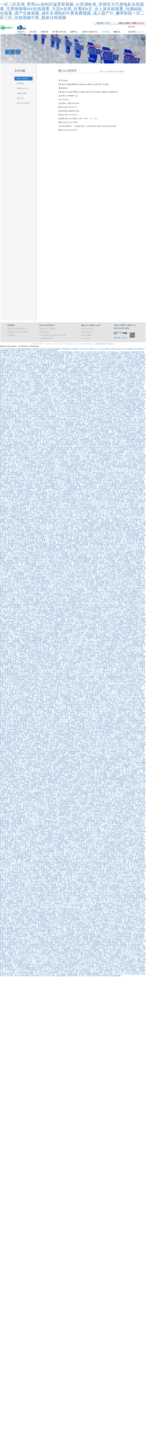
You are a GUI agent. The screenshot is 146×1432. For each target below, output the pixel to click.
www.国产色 (72, 518)
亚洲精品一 (112, 474)
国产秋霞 (140, 491)
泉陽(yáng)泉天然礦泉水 (47, 328)
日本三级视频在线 (32, 538)
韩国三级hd (93, 532)
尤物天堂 (142, 791)
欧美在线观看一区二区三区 (36, 806)
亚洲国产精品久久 (114, 860)
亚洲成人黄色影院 (81, 538)
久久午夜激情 (76, 900)
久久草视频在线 (102, 780)
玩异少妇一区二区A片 (128, 867)
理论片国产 (42, 664)
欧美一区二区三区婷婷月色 (35, 404)
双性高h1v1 (111, 469)
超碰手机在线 (124, 424)
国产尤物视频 (53, 647)
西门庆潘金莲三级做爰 (25, 686)
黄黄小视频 (112, 715)
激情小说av (83, 770)
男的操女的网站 (127, 929)
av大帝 (59, 491)
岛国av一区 (80, 422)
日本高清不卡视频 (38, 415)
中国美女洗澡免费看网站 (134, 460)
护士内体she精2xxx (95, 828)
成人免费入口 (129, 921)
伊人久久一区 (78, 625)
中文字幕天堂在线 (119, 379)
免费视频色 (141, 501)
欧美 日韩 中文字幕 (89, 929)
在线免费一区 (120, 538)
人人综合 (46, 788)
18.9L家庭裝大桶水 (46, 338)
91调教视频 (127, 412)
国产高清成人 (135, 907)
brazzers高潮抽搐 (116, 922)
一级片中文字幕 (83, 800)
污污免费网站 (37, 383)
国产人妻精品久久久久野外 (112, 712)
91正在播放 (111, 560)
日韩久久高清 (81, 433)
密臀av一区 (80, 484)
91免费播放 (30, 534)
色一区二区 (7, 498)
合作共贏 (105, 32)
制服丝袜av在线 (107, 360)
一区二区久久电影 (66, 972)
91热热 (23, 466)
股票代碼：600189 (103, 23)
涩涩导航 (124, 607)
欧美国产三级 (17, 498)
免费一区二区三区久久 (49, 579)
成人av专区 (14, 697)
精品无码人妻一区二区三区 (20, 375)
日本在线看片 (44, 971)
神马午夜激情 (107, 448)
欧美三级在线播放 (53, 632)
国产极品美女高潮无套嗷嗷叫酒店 (90, 783)
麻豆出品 (39, 629)
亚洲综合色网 (97, 473)
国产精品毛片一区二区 (74, 872)
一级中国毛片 (44, 394)
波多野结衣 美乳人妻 (28, 480)
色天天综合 (37, 929)
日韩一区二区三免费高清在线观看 (117, 910)
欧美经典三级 (103, 444)
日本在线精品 (122, 590)
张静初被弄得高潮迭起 (66, 914)
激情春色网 (51, 596)
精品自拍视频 (36, 582)
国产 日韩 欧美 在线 (125, 582)
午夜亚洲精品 (136, 391)
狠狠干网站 (132, 529)
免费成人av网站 (55, 590)
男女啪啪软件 (104, 750)
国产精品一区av (14, 861)
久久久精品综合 (128, 610)
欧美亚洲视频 (135, 559)
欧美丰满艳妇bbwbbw (51, 482)
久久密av (3, 358)
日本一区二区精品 (113, 482)
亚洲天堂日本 (103, 679)
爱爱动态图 (40, 473)
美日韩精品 (75, 506)
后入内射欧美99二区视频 (44, 900)
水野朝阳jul (38, 485)
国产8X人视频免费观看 (81, 440)
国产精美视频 (13, 557)
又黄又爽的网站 (43, 369)
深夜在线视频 (126, 632)
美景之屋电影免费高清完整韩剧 (12, 824)
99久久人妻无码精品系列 (92, 615)
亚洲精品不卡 (109, 722)
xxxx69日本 (52, 819)
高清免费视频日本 (106, 455)
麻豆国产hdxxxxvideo (37, 933)
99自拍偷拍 (115, 563)
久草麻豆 (119, 719)
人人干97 (6, 357)
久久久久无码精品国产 (51, 433)
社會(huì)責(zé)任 (89, 32)
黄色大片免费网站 (51, 485)
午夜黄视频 (108, 647)
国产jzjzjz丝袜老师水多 (22, 672)
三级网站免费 (26, 623)
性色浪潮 (52, 795)
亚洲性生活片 (58, 421)
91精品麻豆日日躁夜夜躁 (105, 364)
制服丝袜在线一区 (65, 761)
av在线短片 (138, 726)
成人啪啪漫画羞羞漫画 (126, 574)
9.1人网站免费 (127, 441)
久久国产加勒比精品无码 (103, 657)
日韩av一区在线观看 (32, 643)
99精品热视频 (6, 527)
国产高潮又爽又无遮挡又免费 (91, 781)
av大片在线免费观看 (70, 487)
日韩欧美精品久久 (15, 711)
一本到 (132, 637)
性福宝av (83, 709)
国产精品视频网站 (68, 444)
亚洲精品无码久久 (60, 789)
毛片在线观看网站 (84, 360)
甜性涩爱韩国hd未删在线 (22, 855)
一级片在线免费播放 (64, 495)
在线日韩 (132, 690)
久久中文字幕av (75, 363)
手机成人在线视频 (93, 354)
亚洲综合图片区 (45, 455)
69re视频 (64, 744)
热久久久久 (76, 737)
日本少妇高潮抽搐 (89, 412)
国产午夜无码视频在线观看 (134, 490)
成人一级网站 (61, 620)
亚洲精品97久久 (117, 394)
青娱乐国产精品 (82, 739)
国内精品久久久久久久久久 (82, 816)
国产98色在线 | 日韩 (58, 662)
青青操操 (18, 422)
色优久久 (118, 736)
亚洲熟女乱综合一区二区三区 (29, 618)
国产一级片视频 (119, 369)
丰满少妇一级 (120, 551)
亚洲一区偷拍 (40, 709)
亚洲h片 (54, 759)
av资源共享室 (95, 886)
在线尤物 (82, 958)
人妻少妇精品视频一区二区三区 (125, 421)
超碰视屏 (34, 773)
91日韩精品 (58, 584)
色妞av (130, 726)
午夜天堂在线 (84, 554)
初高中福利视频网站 (109, 363)
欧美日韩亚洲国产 (53, 657)
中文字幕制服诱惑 (38, 632)
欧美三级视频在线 (45, 354)
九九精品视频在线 (22, 407)
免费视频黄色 (120, 783)
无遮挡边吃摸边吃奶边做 (90, 963)
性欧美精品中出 (112, 675)
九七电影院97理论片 (135, 913)
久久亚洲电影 (42, 869)
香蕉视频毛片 (103, 404)
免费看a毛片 (86, 405)
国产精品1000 (100, 860)
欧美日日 (114, 853)
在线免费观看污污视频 (134, 422)
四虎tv (7, 759)
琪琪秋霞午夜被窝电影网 (83, 833)
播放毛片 (11, 379)
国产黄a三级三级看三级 (49, 606)
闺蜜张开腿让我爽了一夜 (49, 408)
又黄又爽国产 (79, 788)
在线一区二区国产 (18, 357)
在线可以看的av (137, 360)
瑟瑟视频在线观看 (78, 592)
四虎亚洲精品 (120, 584)
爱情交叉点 (41, 813)
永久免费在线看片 (137, 449)
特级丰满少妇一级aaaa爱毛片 (44, 380)
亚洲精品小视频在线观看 (9, 562)
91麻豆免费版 (79, 623)
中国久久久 (61, 410)
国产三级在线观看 (103, 581)
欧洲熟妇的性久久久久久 (78, 385)
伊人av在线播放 (62, 463)
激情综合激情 (133, 507)
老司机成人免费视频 (128, 816)
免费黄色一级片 (46, 401)
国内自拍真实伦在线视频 (67, 803)
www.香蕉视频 (30, 694)
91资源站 (130, 369)
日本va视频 (66, 947)
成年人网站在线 (16, 454)
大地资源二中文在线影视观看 (17, 499)
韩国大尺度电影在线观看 (90, 523)
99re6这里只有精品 (30, 609)
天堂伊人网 (53, 612)
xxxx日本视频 (33, 546)
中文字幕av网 (132, 856)
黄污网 (77, 778)
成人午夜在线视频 (60, 452)
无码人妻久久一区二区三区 (108, 587)
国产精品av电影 (97, 918)
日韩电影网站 (84, 847)
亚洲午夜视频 (36, 375)
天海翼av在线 (26, 452)
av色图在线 (64, 659)
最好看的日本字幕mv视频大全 (133, 426)
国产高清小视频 (28, 974)
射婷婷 (16, 911)
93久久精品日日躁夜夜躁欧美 (115, 473)
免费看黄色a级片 (129, 662)
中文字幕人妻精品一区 (33, 443)
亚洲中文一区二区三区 (134, 418)
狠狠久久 (131, 764)
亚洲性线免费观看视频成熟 (84, 650)
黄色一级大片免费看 (19, 761)
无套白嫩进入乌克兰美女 (10, 570)
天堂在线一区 (59, 706)
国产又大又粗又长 (61, 656)
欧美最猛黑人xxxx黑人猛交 (28, 831)
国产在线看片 (27, 422)
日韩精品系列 (41, 908)
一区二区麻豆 (31, 849)
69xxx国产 (54, 631)
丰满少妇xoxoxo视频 (71, 571)
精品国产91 (87, 410)
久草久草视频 (32, 354)
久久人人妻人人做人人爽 (102, 737)
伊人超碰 (40, 695)
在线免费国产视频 (58, 938)
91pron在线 (123, 374)
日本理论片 (32, 360)
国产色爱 (104, 449)
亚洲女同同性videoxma (27, 939)
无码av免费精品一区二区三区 (99, 684)
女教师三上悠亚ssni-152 (42, 730)
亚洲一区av (74, 908)
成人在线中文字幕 (72, 835)
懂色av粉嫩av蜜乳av (70, 847)
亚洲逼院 (91, 689)
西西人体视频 (123, 833)
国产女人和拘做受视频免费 (101, 443)
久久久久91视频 (110, 579)
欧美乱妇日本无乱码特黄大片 (69, 916)
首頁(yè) (21, 32)
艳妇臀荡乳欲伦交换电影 (57, 753)
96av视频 (78, 899)
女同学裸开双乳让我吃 (41, 662)
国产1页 (35, 747)
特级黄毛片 (136, 770)
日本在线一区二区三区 (89, 750)
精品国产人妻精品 (77, 659)
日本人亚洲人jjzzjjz (103, 375)
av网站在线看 (54, 697)
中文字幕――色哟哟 (17, 654)
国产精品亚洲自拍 (95, 418)
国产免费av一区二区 (77, 664)
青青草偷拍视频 (77, 607)
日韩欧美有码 (58, 778)
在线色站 (74, 524)
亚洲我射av (84, 462)
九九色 (11, 360)
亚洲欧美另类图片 (58, 488)
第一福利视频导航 (98, 578)
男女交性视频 (131, 410)
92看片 (59, 487)
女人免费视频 (95, 438)
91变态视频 (130, 717)
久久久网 (84, 587)
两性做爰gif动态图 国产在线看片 (17, 448)
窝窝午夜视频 (13, 717)
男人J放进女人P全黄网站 (87, 947)
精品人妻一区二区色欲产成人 (134, 863)
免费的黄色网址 (66, 695)
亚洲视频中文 (99, 708)
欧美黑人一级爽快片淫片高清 (44, 678)
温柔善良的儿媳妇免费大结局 (37, 484)
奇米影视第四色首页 (110, 408)
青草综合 (33, 372)
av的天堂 (18, 457)
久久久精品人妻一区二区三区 (106, 697)
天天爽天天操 (42, 477)
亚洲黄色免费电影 (77, 764)
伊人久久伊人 (138, 817)
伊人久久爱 (4, 477)
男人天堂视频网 (66, 482)
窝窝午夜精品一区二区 (55, 933)
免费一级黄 (41, 756)
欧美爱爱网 (105, 521)
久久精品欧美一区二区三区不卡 (70, 714)
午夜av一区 (23, 401)
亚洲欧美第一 (95, 521)
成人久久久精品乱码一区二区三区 (92, 513)
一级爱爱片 (67, 368)
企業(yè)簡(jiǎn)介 (87, 328)
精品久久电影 (47, 778)
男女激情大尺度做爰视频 (53, 676)
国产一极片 (20, 860)
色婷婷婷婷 (65, 640)
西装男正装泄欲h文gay (46, 797)
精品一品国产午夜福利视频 (134, 825)
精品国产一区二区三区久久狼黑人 (72, 878)
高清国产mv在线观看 (74, 394)
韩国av (123, 592)
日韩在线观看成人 (129, 845)
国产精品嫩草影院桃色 (38, 617)
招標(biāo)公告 (22, 88)
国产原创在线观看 (34, 521)
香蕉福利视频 (83, 628)
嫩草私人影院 (59, 401)
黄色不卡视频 (74, 549)
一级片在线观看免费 (29, 642)
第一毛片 (119, 506)
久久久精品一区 (110, 690)
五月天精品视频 (14, 678)
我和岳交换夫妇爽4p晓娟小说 (92, 579)
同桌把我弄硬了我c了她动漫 (131, 354)
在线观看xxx (90, 518)
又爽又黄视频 (20, 783)
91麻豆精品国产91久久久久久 (53, 471)
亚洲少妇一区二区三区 (128, 943)
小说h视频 (75, 809)
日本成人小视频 (41, 496)
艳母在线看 (72, 701)
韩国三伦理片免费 (94, 976)
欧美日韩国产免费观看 (119, 371)
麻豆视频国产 (43, 372)
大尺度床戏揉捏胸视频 (109, 427)
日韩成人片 (7, 714)
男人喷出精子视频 (84, 567)
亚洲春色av (85, 871)
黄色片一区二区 (6, 443)
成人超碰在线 (26, 410)
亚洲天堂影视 (116, 526)
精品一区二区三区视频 (106, 383)
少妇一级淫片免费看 (114, 510)
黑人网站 (65, 827)
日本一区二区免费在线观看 (27, 797)
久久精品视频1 (20, 521)
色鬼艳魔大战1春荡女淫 (70, 756)
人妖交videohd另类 (17, 553)
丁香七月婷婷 (110, 372)
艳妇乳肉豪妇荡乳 (18, 753)
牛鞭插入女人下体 (80, 548)
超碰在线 (63, 889)
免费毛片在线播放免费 (133, 596)
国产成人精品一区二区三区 (55, 468)
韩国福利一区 (129, 562)
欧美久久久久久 (135, 371)
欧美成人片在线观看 (129, 404)
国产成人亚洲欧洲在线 (28, 576)
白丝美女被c (55, 422)
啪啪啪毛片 (28, 545)
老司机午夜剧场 (38, 741)
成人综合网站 (25, 603)
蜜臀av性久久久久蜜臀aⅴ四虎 (37, 918)
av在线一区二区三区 (69, 657)
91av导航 (3, 910)
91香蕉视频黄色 (11, 969)
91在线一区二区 (14, 910)
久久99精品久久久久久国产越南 (104, 598)
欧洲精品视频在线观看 (38, 578)
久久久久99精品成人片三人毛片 (66, 386)
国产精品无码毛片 (98, 393)
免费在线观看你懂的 (68, 723)
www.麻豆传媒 (60, 383)
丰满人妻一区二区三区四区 (34, 661)
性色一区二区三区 (103, 546)
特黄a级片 (53, 542)
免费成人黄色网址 (98, 562)
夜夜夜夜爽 (134, 509)
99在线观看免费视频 (27, 629)
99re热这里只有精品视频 (59, 371)
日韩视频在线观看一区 (97, 482)
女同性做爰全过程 (99, 617)
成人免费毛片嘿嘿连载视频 (48, 780)
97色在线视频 (124, 352)
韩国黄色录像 (112, 858)
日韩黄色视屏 (133, 835)
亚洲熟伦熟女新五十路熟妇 (30, 382)
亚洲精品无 (51, 689)
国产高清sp (120, 755)
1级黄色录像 (15, 518)
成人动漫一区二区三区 (8, 380)
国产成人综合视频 (63, 443)
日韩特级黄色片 (79, 695)
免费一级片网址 (21, 435)
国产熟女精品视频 (34, 471)
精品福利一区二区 (60, 720)
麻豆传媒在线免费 (68, 422)
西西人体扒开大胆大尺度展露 (77, 374)
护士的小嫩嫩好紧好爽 (44, 364)
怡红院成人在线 (117, 645)
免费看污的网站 (73, 468)
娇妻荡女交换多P (46, 584)
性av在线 (26, 773)
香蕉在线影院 (59, 358)
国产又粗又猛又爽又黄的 (110, 390)
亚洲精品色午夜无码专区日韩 (87, 858)
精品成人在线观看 (103, 769)
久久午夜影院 (11, 363)
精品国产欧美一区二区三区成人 (111, 968)
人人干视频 (10, 506)
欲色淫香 (136, 704)
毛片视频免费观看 (78, 791)
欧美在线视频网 (98, 419)
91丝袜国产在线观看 (108, 606)
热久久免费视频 (90, 421)
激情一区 (49, 709)
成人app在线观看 (116, 825)
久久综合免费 (59, 866)
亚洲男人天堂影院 (115, 407)
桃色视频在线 (39, 792)
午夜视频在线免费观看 (39, 518)
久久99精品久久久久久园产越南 (57, 553)
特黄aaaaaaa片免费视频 (15, 531)
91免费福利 (57, 354)
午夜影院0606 (96, 601)
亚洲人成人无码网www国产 (112, 355)
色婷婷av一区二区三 (43, 526)
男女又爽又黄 (68, 960)
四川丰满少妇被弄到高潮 (18, 554)
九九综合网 (58, 966)
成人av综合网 (102, 412)
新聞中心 (74, 32)
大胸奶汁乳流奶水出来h (42, 419)
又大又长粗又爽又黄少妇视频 (67, 469)
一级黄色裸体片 (107, 672)
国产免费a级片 (115, 404)
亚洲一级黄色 (50, 741)
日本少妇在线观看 (22, 560)
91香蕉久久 (100, 676)
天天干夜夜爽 (5, 371)
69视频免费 (5, 429)
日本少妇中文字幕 (134, 687)
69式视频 (101, 463)
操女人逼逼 (39, 399)
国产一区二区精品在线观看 (54, 430)
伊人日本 (48, 853)
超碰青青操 (108, 717)
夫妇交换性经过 (124, 648)
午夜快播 (91, 676)
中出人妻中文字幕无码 (128, 947)
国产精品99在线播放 (57, 573)
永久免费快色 (125, 698)
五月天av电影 (120, 418)
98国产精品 (44, 531)
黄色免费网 (102, 877)
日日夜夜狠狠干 (31, 488)
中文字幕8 (50, 360)
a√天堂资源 (86, 961)
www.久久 (40, 615)
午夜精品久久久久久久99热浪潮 (130, 485)
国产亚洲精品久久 (93, 878)
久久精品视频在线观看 (75, 383)
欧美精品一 (90, 880)
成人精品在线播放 (114, 429)
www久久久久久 (118, 684)
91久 (88, 592)
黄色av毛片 (20, 366)
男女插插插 (117, 866)
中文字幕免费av (93, 590)
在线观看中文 (115, 775)
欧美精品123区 (98, 559)
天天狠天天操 (8, 571)
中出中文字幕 (117, 440)
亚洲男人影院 (43, 733)
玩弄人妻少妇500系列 (18, 388)
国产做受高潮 (28, 789)
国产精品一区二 (49, 443)
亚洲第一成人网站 (58, 567)
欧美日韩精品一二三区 (9, 863)
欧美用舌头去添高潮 (29, 910)
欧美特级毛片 (48, 366)
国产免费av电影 (28, 496)
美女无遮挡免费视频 (11, 932)
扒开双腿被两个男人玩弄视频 (111, 662)
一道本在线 (141, 816)
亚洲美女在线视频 (73, 839)
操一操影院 (53, 816)
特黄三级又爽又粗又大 (26, 954)
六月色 (17, 592)
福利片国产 (47, 648)
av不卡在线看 (55, 861)
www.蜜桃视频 (136, 432)
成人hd (78, 402)
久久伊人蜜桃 (107, 835)
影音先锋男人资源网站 (50, 618)
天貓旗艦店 (11, 335)
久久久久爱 (23, 863)
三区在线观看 (54, 968)
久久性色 (9, 485)
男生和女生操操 (116, 950)
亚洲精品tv (42, 867)
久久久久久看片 (75, 827)
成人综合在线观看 (139, 745)
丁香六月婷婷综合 (87, 527)
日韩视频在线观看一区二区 (83, 429)
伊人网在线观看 (51, 936)
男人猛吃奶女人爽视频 (76, 722)
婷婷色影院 (46, 582)
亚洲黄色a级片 (33, 444)
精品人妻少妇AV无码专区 (88, 488)
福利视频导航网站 (20, 780)
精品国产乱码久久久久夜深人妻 (35, 805)
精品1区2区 (17, 609)
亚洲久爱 (58, 402)
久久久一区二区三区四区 (53, 393)
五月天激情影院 (81, 687)
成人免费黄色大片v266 (137, 634)
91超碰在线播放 (31, 620)
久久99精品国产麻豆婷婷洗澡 (102, 498)
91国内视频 (19, 742)
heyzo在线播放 (60, 836)
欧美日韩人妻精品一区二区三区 (23, 402)
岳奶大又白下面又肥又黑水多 (97, 515)
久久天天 (75, 681)
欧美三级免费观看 (65, 548)
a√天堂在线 (9, 394)
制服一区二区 (135, 375)
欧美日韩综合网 (83, 606)
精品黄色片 (139, 725)
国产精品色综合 (6, 634)
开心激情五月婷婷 (82, 736)
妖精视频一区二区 (122, 952)
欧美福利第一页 (96, 554)
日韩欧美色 (93, 435)
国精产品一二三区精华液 (19, 841)
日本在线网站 (68, 687)
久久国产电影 (25, 424)
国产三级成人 (74, 744)
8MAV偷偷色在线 (62, 496)
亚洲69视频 (30, 432)
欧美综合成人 (6, 471)
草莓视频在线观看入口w (15, 369)
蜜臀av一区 (79, 358)
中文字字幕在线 (65, 579)
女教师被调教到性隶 (88, 537)
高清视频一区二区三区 (38, 786)
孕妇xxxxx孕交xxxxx (87, 715)
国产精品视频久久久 (65, 563)
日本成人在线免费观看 (128, 681)
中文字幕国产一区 (89, 463)
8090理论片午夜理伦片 (107, 573)
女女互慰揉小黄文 (115, 477)
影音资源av (82, 689)
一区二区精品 (11, 385)
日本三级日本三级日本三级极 (39, 379)
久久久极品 (110, 513)
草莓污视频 (21, 885)
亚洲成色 (13, 849)
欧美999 (70, 379)
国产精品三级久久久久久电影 (100, 703)
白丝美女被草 (106, 457)
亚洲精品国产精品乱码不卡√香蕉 (43, 412)
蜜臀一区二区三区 (33, 769)
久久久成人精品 (55, 493)
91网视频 (140, 690)
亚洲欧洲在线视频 (63, 449)
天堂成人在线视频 (45, 507)
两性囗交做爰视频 (45, 775)
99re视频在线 (101, 678)
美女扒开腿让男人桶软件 (90, 733)
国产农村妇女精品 (44, 654)
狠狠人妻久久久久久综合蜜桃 (26, 905)
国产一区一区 (94, 374)
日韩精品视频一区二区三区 (117, 507)
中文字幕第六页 (39, 645)
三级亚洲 (23, 800)
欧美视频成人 (72, 679)
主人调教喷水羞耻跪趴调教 (28, 647)
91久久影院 (98, 614)
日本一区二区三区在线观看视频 (89, 767)
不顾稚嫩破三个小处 (75, 753)
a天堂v (49, 844)
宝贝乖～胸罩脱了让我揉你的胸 (58, 501)
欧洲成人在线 (26, 678)
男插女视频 (100, 844)
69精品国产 (55, 390)
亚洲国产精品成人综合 (106, 952)
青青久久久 (17, 938)
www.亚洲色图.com (104, 919)
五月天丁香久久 (53, 902)
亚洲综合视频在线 (47, 831)
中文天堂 (87, 902)
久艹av (64, 722)
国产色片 (139, 382)
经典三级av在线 (125, 899)
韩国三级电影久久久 (22, 391)
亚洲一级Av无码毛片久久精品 (14, 354)
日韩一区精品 (126, 390)
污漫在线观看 (6, 961)
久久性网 (133, 557)
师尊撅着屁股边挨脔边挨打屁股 (119, 678)
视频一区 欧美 (24, 751)
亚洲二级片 (54, 391)
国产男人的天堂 (115, 426)
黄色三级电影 (36, 440)
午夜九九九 (115, 546)
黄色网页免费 (87, 390)
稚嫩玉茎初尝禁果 (138, 698)
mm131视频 (101, 654)
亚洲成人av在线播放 (137, 744)
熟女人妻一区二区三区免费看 (44, 562)
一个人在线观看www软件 (127, 715)
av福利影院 (52, 686)
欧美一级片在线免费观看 (9, 726)
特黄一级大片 (52, 462)
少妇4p (77, 526)
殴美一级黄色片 (26, 871)
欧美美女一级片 (46, 621)
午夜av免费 (105, 753)
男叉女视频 (72, 604)
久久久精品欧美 (83, 521)
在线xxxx (96, 600)
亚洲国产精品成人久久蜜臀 (60, 725)
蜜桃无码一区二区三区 (15, 364)
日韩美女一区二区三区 (41, 847)
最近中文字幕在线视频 (94, 722)
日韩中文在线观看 (115, 412)
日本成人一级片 (89, 900)
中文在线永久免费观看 (21, 449)
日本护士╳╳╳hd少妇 (86, 546)
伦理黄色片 (74, 643)
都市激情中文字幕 (53, 570)
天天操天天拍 (36, 751)
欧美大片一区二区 (88, 903)
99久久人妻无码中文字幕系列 (97, 623)
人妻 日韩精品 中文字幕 (133, 604)
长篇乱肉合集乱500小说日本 (11, 946)
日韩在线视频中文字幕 (102, 410)
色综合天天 (25, 791)
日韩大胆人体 (48, 595)
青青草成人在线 (96, 744)
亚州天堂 (95, 961)
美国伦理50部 (80, 437)
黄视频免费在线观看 (86, 430)
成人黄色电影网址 (120, 809)
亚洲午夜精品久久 (119, 827)
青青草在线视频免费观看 (82, 388)
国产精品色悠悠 (44, 520)
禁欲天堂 (13, 706)
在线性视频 (23, 719)
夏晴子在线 (139, 385)
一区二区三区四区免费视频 (107, 485)
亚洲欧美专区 (47, 711)
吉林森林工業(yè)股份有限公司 (18, 332)
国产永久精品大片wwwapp (105, 506)
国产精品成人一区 (79, 741)
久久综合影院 (79, 354)
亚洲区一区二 (107, 612)
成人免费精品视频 (96, 557)
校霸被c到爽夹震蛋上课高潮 (87, 573)
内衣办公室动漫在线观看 (51, 498)
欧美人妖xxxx (6, 495)
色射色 (91, 853)
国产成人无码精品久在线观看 (57, 554)
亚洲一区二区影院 (63, 667)
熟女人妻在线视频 (73, 938)
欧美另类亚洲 (48, 614)
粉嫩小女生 (62, 565)
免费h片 (16, 446)
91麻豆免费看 (18, 963)
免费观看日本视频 (123, 391)
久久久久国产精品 (13, 899)
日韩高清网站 (60, 614)
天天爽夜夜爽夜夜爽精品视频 (134, 440)
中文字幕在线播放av (24, 405)
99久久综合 (65, 626)
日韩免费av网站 (129, 714)
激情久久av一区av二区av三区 (14, 556)
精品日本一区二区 (80, 869)
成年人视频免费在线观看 (66, 795)
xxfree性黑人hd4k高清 (18, 888)
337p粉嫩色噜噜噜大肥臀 (117, 634)
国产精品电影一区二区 (115, 386)
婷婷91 (121, 858)
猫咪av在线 (56, 512)
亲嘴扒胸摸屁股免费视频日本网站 (125, 466)
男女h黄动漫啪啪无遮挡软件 (48, 927)
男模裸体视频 (103, 759)
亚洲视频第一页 (95, 850)
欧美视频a (3, 512)
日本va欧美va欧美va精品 (97, 687)
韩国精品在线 (121, 659)
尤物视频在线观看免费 (15, 794)
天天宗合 (77, 875)
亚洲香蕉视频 (140, 955)
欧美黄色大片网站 (115, 618)
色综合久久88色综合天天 (71, 498)
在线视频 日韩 (96, 907)
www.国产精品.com (91, 651)
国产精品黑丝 (106, 809)
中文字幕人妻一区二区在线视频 (95, 714)
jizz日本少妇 (13, 657)
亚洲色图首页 (34, 911)
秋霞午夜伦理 (16, 426)
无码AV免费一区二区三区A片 (11, 479)
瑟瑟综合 (25, 684)
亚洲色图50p (76, 609)
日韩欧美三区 (34, 401)
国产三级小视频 (113, 642)
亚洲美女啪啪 (64, 462)
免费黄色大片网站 (20, 737)
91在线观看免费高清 (106, 524)
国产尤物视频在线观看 (131, 531)
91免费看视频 (127, 526)
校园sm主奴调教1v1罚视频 (90, 468)
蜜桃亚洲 (60, 686)
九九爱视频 (108, 452)
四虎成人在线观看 (96, 921)
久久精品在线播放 (118, 382)
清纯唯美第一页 (26, 361)
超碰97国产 (76, 761)
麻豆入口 (116, 493)
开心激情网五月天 (125, 495)
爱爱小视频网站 (42, 590)
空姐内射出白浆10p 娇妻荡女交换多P (27, 634)
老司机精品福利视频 (21, 578)
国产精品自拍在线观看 (67, 606)
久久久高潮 (118, 604)
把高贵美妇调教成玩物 (64, 762)
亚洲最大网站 (106, 437)
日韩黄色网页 (129, 499)
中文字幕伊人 (41, 535)
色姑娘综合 (126, 581)
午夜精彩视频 (111, 578)
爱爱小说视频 (48, 706)
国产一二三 (47, 490)
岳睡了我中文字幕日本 (109, 424)
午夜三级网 (36, 498)
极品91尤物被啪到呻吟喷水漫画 (111, 806)
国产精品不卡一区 (76, 656)
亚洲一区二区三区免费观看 (13, 538)
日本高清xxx (7, 877)
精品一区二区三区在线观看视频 (27, 394)
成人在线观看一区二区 (123, 498)
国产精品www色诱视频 (97, 686)
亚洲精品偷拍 (87, 477)
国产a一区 (125, 600)
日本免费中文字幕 (46, 668)
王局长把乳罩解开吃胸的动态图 (30, 969)
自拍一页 (142, 701)
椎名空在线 (79, 516)
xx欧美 (91, 538)
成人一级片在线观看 (70, 828)
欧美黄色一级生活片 (83, 692)
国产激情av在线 (37, 676)
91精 (47, 762)
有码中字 (99, 766)
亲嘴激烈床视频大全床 (89, 756)
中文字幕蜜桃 (136, 866)
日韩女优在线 (129, 455)
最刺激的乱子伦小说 (21, 482)
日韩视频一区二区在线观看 (103, 653)
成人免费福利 (140, 871)
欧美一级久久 (71, 355)
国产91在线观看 (103, 537)
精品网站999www (103, 689)
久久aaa (79, 570)
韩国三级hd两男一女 (133, 772)
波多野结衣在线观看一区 (115, 358)
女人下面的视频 (40, 355)
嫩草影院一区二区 (40, 957)
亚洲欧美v (107, 875)
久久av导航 (93, 604)
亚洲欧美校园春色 (100, 477)
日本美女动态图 (83, 822)
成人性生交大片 (14, 532)
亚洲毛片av (12, 698)
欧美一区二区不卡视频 (16, 451)
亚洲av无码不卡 (86, 681)
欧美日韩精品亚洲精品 (125, 601)
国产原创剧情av (130, 930)
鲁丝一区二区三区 (34, 540)
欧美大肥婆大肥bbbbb (106, 610)
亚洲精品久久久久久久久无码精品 (84, 759)
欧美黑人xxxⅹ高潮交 (137, 427)
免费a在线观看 (55, 777)
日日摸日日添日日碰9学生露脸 (108, 399)
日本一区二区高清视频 (11, 913)
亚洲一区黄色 (29, 742)
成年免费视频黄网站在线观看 (14, 396)
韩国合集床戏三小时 (74, 410)
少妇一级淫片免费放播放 (29, 542)
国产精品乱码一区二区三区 (48, 587)
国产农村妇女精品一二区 (74, 471)
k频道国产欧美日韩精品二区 (76, 535)
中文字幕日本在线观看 (56, 361)
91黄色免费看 (15, 852)
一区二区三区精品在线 (125, 664)
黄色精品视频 (122, 946)
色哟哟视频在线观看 (96, 452)
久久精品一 (5, 518)
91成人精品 (132, 463)
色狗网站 (15, 827)
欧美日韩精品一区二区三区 (26, 813)
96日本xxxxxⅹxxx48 (60, 507)
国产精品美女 (113, 352)
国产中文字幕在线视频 (20, 513)
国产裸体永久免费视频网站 (105, 650)
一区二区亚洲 (18, 892)
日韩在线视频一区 (38, 936)
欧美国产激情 (74, 432)
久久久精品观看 (56, 733)
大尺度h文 (48, 424)
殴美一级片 (107, 692)
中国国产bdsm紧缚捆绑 (80, 626)
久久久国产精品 (26, 827)
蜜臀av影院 (89, 697)
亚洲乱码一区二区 (105, 947)
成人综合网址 (37, 529)
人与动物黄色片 (43, 371)
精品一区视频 (71, 567)
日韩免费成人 (140, 454)
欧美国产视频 (129, 653)
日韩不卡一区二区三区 (64, 418)
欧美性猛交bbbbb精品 (112, 766)
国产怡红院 (107, 493)
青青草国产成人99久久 (24, 792)
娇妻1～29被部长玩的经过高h (83, 734)
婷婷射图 (81, 728)
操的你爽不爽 (75, 892)
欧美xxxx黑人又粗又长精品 (23, 653)
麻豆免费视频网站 (74, 919)
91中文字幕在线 (70, 628)
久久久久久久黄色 (92, 764)
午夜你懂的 (29, 487)
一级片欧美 (78, 797)
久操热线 (25, 784)
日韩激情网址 (74, 957)
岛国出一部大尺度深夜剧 (15, 432)
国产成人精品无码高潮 (53, 639)
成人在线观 (61, 910)
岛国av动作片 (54, 538)
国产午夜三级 (20, 418)
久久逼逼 (103, 974)
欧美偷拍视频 (101, 903)
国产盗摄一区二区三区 (76, 620)
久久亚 (79, 932)
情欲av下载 (128, 355)
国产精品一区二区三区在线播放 (13, 809)
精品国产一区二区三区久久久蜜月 (65, 654)
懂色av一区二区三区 (27, 473)
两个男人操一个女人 (65, 446)
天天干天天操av (87, 916)
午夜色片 (93, 626)
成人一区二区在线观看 (39, 950)
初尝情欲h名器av (14, 784)
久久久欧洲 (132, 679)
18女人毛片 (20, 621)
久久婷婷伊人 (118, 385)
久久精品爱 (107, 554)
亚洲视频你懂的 (17, 404)
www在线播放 (119, 717)
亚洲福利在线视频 (128, 556)
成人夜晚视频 (68, 354)
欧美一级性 (17, 495)
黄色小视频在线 (86, 540)
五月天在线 (90, 565)
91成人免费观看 (112, 518)
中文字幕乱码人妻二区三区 (47, 397)
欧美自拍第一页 (140, 526)
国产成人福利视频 (50, 446)
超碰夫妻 (116, 443)
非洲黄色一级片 (89, 364)
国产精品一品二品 (19, 764)
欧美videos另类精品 (119, 415)
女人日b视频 (77, 364)
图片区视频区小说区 (48, 643)
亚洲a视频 (135, 361)
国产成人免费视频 (80, 482)
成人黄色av (25, 518)
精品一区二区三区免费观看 (86, 444)
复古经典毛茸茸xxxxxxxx (133, 795)
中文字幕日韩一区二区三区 (13, 488)
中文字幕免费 (79, 380)
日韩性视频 (68, 629)
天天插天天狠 (106, 468)
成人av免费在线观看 (132, 504)
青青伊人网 (92, 952)
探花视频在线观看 (70, 499)
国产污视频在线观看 (94, 791)
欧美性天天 (33, 971)
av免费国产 (138, 563)
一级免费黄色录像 (93, 368)
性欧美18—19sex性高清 (46, 726)
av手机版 (62, 397)
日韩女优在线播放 (61, 534)
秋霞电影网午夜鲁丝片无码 (106, 582)
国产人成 (77, 495)
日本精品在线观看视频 (109, 374)
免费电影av (38, 571)
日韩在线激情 (16, 355)
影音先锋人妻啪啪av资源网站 (102, 874)
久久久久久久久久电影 (96, 675)
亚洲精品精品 (132, 468)
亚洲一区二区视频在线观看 (97, 454)
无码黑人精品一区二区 (74, 855)
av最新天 (91, 803)
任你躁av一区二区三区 (52, 413)
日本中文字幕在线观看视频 (40, 581)
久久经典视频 (121, 380)
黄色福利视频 (25, 612)
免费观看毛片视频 (32, 531)
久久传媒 (78, 399)
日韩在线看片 (59, 715)
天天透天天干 (108, 551)
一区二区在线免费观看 (28, 565)
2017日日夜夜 (27, 368)
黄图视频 (20, 902)
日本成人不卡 (31, 418)
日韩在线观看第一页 (17, 607)
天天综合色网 (38, 452)
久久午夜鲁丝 (110, 553)
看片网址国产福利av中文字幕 (88, 775)
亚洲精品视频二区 (85, 545)
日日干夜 (102, 882)
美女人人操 (45, 363)
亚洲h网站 (75, 560)
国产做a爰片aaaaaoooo (137, 590)
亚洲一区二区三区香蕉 (108, 361)
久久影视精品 (140, 601)
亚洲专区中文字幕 (58, 394)
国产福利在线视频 (57, 457)
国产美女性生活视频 (62, 900)
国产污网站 (114, 593)
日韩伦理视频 (124, 675)
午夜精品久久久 (108, 668)
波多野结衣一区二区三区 (105, 900)
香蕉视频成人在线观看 (46, 418)
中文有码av (90, 422)
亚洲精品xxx (135, 600)
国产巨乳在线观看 (35, 651)
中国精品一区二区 (39, 689)
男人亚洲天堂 (49, 352)
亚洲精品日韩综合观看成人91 (52, 426)
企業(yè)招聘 (22, 93)
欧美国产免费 (33, 435)
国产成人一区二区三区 (62, 364)
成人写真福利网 (124, 361)
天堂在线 (9, 681)
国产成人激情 (50, 495)
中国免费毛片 (84, 864)
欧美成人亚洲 (67, 512)
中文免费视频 (51, 708)
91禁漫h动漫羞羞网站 (37, 844)
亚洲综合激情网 (90, 935)
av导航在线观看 (14, 595)
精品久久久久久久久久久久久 (134, 516)
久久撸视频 (132, 969)
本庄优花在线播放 (13, 930)
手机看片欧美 (76, 501)
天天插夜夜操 (97, 692)
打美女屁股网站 (26, 390)
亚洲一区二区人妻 (40, 361)
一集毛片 (28, 872)
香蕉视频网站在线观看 (56, 355)
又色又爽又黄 (44, 650)
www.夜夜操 (90, 728)
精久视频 (17, 748)
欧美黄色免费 (58, 899)
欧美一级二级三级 (119, 491)
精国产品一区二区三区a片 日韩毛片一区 (47, 672)
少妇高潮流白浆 (88, 690)
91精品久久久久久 (103, 394)
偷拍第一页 (53, 438)
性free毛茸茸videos (103, 379)
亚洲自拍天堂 (112, 565)
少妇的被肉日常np (50, 963)
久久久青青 (135, 910)
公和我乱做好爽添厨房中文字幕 (115, 723)
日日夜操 (52, 410)
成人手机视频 (69, 576)
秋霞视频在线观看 (123, 432)
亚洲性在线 (128, 965)
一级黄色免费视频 (92, 589)
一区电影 (30, 625)
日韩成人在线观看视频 (69, 372)
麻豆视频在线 (67, 788)
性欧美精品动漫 (135, 778)
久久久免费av (134, 524)
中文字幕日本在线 (138, 581)
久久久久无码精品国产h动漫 (38, 388)
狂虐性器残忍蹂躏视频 (24, 715)
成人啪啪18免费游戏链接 (136, 731)
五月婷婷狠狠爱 (12, 473)
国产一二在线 (75, 529)
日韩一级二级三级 (95, 723)
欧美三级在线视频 (114, 639)
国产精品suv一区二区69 (107, 451)
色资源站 (30, 914)
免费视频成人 (121, 722)
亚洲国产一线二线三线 (51, 640)
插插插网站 (125, 902)
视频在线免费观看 (51, 888)
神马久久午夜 (26, 386)
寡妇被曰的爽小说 (15, 543)
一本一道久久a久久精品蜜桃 (58, 527)
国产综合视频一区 (99, 789)
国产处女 (129, 617)
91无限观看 (4, 654)
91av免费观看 (130, 960)
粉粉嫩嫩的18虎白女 (16, 516)
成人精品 (87, 753)
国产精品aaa (17, 805)
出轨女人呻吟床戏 (123, 438)
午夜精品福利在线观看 (131, 618)
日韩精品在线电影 (71, 958)
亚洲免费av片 (58, 490)
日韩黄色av (104, 813)
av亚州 (108, 913)
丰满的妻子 (60, 380)
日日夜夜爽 (87, 653)
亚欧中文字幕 (74, 534)
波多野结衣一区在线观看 (9, 515)
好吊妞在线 (41, 722)
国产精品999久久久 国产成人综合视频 (101, 465)
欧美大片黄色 (23, 880)
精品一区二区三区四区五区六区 (58, 415)
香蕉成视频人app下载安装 (118, 661)
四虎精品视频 (71, 546)
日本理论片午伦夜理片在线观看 (70, 542)
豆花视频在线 (112, 820)
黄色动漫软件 (31, 775)
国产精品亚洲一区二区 (66, 510)
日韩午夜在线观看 (135, 415)
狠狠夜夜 (51, 557)
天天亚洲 (111, 687)
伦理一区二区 (71, 357)
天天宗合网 (30, 825)
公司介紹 (32, 32)
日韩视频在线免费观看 (46, 463)
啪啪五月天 (35, 449)
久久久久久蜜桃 (76, 474)
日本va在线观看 (71, 531)
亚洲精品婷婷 (83, 499)
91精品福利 (99, 584)
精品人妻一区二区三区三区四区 (123, 855)
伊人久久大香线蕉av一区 (89, 369)
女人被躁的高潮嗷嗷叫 (81, 520)
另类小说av (69, 358)
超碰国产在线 (71, 476)
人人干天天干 (136, 424)
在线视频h (44, 493)
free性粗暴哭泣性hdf (85, 357)
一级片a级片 (31, 695)
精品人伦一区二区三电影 (114, 609)
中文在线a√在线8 (58, 455)
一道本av (81, 518)
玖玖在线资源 (23, 416)
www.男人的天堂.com (134, 452)
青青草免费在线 (69, 491)
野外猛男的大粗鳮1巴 (39, 459)
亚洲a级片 (137, 728)
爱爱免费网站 (8, 742)
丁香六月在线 (65, 927)
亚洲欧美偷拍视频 (75, 404)
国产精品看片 (29, 828)
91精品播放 (99, 553)
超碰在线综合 (122, 690)
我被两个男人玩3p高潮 (71, 703)
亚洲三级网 (114, 589)
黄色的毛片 (10, 413)
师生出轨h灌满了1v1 (118, 487)
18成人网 (9, 526)
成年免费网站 (99, 401)
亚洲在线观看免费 (123, 527)
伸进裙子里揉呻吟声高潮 (58, 545)
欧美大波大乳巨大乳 (66, 825)
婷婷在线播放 (67, 413)
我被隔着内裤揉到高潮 (23, 929)
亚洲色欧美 (98, 824)
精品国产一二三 (87, 891)
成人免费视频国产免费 (95, 695)
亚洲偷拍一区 (81, 675)
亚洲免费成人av (131, 858)
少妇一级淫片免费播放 (83, 972)
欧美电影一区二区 (23, 430)
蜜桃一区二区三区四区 (129, 784)
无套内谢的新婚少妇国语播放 (46, 548)
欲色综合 (119, 534)
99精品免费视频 (125, 408)
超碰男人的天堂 (94, 424)
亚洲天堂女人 (114, 515)
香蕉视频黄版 (66, 949)
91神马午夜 (53, 559)
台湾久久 (102, 883)
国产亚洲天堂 (20, 484)
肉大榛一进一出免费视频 (17, 546)
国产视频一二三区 (108, 432)
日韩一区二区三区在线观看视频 (64, 767)
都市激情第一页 (31, 856)
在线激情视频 (39, 495)
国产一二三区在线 (87, 908)
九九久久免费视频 (129, 383)
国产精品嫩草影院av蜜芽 (40, 567)
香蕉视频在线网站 (25, 648)
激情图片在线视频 (83, 393)
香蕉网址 (132, 614)
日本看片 (136, 742)
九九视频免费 (60, 839)
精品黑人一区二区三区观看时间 (86, 563)
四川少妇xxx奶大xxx (41, 631)
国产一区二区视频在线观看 (26, 563)
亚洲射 (6, 509)
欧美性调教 (96, 612)
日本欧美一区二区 (13, 433)
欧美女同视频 (47, 604)
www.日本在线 (129, 444)
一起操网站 (45, 679)
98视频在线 (75, 438)
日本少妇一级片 (64, 459)
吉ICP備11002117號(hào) (105, 344)
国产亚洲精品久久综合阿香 (36, 462)
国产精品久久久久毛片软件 (33, 626)
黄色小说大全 (82, 723)
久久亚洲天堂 (89, 842)
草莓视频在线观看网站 (78, 371)
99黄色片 (132, 670)
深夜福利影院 (110, 659)
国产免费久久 (59, 516)
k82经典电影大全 (109, 907)
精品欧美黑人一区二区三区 (74, 515)
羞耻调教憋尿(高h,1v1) (68, 382)
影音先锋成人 (133, 661)
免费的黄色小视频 (135, 844)
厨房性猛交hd (89, 855)
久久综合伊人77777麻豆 (106, 670)
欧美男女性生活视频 (130, 615)
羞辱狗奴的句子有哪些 (86, 678)
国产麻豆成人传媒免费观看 (62, 589)
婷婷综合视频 (6, 791)
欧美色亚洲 (89, 380)
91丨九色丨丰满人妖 (90, 459)
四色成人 (98, 694)
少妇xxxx (11, 430)
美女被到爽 (80, 745)
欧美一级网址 (16, 352)
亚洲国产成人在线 (104, 656)
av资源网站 (134, 643)
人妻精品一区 (11, 954)
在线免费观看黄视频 (67, 802)
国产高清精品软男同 (73, 457)
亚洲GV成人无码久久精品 (26, 397)
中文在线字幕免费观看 (21, 582)
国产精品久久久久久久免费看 (42, 836)
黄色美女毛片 (16, 712)
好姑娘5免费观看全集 (52, 827)
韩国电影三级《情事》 (28, 515)
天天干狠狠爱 (69, 393)
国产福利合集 (74, 637)
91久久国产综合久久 (66, 399)
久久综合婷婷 (112, 935)
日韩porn (117, 797)
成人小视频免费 (49, 549)
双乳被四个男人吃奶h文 (35, 762)
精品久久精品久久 (52, 889)
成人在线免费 (58, 844)
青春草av (38, 864)
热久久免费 (15, 386)
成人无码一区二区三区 (68, 645)
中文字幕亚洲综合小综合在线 (42, 479)
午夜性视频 (102, 629)
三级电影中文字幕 (50, 375)
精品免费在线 (121, 918)
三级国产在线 (109, 413)
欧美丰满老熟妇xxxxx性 (20, 866)
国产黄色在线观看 (138, 789)
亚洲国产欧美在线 (105, 385)
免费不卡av (105, 645)
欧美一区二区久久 (10, 469)
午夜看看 (16, 410)
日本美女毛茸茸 (6, 722)
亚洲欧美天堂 (48, 383)
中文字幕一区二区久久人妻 (77, 850)
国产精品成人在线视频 (131, 567)
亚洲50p (106, 694)
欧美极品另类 (11, 661)
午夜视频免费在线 (56, 477)
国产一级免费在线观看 (45, 502)
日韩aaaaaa (52, 491)
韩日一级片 (89, 358)
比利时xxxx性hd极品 (39, 781)
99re (143, 424)
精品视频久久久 (62, 549)
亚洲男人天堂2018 (25, 380)
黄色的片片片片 (41, 686)
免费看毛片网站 (127, 482)
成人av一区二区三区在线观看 (70, 636)
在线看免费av (108, 418)
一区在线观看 (110, 401)
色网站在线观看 (6, 938)
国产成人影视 (85, 907)
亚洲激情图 (83, 469)
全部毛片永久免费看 (59, 582)
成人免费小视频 (122, 670)
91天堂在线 (108, 861)
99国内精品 (98, 621)
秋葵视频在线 (101, 728)
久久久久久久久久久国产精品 (114, 831)
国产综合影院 (96, 440)
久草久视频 (86, 457)
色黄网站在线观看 (135, 433)
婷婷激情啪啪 (119, 368)
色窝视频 (40, 480)
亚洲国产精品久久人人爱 (46, 784)
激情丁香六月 (13, 460)
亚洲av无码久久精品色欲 (123, 647)
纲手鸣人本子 (76, 427)
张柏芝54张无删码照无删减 (60, 609)
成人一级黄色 (28, 399)
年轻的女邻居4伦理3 (113, 585)
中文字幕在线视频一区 (133, 625)
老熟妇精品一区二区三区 (71, 856)
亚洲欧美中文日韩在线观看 (61, 520)
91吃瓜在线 (136, 925)
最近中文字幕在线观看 (128, 966)
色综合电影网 (108, 480)
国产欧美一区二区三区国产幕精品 (125, 706)
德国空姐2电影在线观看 (136, 538)
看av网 (128, 448)
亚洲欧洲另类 (11, 750)
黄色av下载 (130, 382)
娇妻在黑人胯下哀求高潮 (9, 894)
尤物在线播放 (53, 805)
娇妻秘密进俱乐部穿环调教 (106, 805)
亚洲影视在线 (26, 924)
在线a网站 (50, 404)
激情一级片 (105, 462)
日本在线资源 (76, 725)
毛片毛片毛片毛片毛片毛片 (21, 524)
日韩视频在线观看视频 (46, 850)
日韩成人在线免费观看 (117, 720)
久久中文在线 (90, 620)
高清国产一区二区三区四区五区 (85, 352)
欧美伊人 (69, 380)
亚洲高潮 (22, 914)
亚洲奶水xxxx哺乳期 (40, 872)
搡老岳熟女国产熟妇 (66, 661)
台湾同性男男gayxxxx (34, 476)
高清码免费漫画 (42, 543)
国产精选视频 (47, 521)
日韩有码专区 (51, 944)
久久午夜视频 (79, 632)
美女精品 (97, 916)
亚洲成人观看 (89, 581)
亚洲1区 (19, 596)
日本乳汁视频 (28, 355)
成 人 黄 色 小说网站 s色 (59, 770)
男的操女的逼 (132, 379)
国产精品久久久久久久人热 (130, 587)
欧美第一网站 (57, 897)
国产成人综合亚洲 (17, 650)
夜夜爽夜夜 (69, 426)
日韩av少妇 (97, 551)
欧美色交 (60, 427)
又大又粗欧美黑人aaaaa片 (122, 742)
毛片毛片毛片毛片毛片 (101, 816)
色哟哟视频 (41, 657)
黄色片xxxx (83, 524)
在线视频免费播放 (97, 910)
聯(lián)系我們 (22, 78)
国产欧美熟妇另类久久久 (14, 590)
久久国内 (42, 429)
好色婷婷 (108, 466)
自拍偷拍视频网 (19, 520)
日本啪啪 (108, 944)
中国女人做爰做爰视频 (21, 504)
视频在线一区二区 (51, 820)
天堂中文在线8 (126, 704)
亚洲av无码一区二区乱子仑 (69, 587)
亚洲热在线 (111, 654)
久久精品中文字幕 (117, 750)
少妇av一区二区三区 (85, 603)
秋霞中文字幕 (68, 437)
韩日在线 (57, 683)
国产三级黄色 (122, 650)
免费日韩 (70, 621)
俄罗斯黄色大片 (115, 889)
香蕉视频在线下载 (130, 922)
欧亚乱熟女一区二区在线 (60, 405)
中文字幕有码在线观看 (114, 416)
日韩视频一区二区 (83, 914)
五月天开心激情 (130, 457)
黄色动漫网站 (90, 379)
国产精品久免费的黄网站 (29, 894)
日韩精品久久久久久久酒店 (113, 811)
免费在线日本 (44, 665)
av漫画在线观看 (74, 460)
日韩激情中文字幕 (90, 889)
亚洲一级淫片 (105, 520)
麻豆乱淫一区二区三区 (122, 770)
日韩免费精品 (33, 374)
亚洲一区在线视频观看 (133, 520)
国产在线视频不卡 (53, 756)
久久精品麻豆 (33, 584)
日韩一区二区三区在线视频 (80, 496)
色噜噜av (107, 905)
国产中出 (21, 825)
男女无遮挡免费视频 (134, 364)
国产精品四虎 (31, 520)
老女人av (49, 845)
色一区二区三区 (89, 394)
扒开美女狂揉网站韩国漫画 (131, 399)
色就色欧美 (27, 512)
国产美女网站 (5, 386)
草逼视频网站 (21, 817)
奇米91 (115, 947)
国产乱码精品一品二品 (87, 670)
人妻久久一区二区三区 (15, 438)
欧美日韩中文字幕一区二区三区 (12, 692)
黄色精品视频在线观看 (59, 369)
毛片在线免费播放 (87, 441)
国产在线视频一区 (116, 444)
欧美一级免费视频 (127, 620)
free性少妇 (137, 628)
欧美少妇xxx (31, 371)
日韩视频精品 (18, 443)
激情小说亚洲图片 (97, 372)
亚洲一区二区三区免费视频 (124, 543)
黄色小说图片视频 (90, 404)
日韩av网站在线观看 (52, 626)
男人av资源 (35, 551)
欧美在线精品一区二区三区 (24, 437)
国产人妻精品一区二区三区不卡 (37, 438)
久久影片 (35, 623)
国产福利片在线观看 (124, 372)
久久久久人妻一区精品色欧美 (129, 751)
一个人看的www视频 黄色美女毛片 (62, 585)
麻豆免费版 (51, 913)
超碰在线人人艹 (55, 703)
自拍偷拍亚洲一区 (50, 460)
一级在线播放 (70, 401)
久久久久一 (107, 440)
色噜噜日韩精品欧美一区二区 (24, 960)
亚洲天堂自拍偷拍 (72, 441)
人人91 (120, 516)
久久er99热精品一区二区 (112, 615)
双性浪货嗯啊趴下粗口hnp (92, 808)
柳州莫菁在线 (48, 842)
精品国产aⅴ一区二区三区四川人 (15, 463)
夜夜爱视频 (69, 424)
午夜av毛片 (86, 498)
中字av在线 (4, 885)
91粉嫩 (138, 574)
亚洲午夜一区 (98, 466)
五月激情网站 (11, 645)
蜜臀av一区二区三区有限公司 (25, 756)
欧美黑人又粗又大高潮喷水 (16, 377)
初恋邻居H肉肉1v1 (106, 736)
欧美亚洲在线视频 (116, 739)
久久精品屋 (35, 391)
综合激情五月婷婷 (116, 744)
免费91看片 (42, 819)
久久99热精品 (66, 885)
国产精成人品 (52, 811)
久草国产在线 (108, 936)
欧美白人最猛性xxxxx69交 (129, 665)
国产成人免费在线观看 (55, 628)
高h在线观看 (35, 593)
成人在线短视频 (64, 681)
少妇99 (84, 839)
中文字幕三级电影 (72, 694)
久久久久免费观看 (94, 433)
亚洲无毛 (142, 379)
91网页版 (39, 352)
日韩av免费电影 (44, 856)
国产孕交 (109, 872)
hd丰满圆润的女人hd (95, 861)
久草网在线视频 (37, 639)
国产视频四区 (48, 402)
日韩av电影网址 (118, 366)
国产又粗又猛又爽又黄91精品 (105, 568)
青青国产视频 (50, 882)
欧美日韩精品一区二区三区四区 (94, 402)
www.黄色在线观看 (60, 396)
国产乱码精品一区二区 (52, 532)
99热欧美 (94, 560)
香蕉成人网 (87, 570)
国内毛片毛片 (52, 800)
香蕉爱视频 (14, 480)
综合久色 (27, 479)
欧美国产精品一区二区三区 (55, 574)
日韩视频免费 (5, 957)
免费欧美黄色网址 (65, 824)
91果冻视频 (80, 758)
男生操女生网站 (67, 653)
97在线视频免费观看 (18, 573)
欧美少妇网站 (56, 847)
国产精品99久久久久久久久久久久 (130, 397)
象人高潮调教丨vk (54, 429)
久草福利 (98, 380)
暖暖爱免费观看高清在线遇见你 (90, 531)
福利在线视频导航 (114, 728)
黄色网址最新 (25, 557)
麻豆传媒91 (59, 360)
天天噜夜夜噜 (49, 620)
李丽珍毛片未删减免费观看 (69, 871)
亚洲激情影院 (127, 728)
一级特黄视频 (8, 844)
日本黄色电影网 (139, 936)
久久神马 (24, 811)
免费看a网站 (81, 880)
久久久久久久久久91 (99, 502)
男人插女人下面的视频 (68, 894)
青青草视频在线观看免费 (128, 593)
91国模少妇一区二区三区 (72, 639)
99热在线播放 (8, 643)
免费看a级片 (77, 612)
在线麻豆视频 (94, 462)
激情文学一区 (97, 631)
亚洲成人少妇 (10, 736)
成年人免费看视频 (134, 592)
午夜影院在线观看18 (133, 535)
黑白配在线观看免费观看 (104, 538)
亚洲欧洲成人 (59, 929)
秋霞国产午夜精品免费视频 (91, 529)
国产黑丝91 (38, 758)
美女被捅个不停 (6, 368)
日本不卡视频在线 (97, 499)
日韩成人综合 (93, 371)
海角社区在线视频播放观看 (31, 640)
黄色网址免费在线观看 (58, 946)
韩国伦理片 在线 (50, 399)
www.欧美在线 (127, 429)
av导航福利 (37, 675)
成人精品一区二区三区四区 (66, 882)
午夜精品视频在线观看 (20, 421)
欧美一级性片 (87, 639)
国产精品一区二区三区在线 (46, 432)
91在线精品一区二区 (127, 853)
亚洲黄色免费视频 (130, 571)
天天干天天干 (47, 421)
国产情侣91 (62, 460)
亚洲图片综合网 (33, 408)
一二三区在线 (108, 824)
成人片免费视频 (19, 795)
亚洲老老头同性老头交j (44, 534)
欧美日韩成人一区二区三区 (103, 540)
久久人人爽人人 (28, 352)
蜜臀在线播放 (69, 526)
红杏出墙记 (45, 949)
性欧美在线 (31, 726)
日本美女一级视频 (101, 357)
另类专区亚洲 (57, 526)
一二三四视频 (36, 490)
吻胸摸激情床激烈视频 (64, 625)
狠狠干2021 (24, 510)
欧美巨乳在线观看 (61, 454)
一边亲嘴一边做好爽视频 (77, 396)
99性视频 (78, 615)
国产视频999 (80, 922)
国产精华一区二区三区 (60, 524)
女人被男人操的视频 (113, 802)
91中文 (113, 769)
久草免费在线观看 (49, 474)
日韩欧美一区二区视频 (135, 388)
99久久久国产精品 (58, 581)
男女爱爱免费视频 (94, 941)
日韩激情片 (108, 631)
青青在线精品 (141, 469)
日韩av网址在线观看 (111, 943)
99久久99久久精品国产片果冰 (33, 745)
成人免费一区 (70, 360)
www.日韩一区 (5, 689)
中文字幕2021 (117, 490)
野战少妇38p (99, 891)
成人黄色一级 (39, 465)
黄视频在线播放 (27, 708)
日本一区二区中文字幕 (85, 553)
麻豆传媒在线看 (63, 643)
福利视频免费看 (96, 936)
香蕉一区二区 (116, 581)
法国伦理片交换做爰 (78, 415)
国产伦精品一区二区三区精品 (94, 416)
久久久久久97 (68, 903)
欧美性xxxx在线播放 (41, 410)
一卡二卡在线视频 (30, 938)
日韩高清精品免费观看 (81, 562)
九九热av (102, 560)
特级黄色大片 (52, 825)
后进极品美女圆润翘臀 (83, 559)
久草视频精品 (46, 513)
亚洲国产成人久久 (26, 687)
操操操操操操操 (79, 368)
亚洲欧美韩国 (39, 368)
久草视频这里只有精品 (48, 701)
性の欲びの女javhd (128, 814)
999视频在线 (5, 352)
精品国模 (10, 521)
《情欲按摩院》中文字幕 (99, 377)
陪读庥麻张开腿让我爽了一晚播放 (93, 507)
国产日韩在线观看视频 (59, 363)
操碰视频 (41, 891)
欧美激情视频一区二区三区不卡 (78, 502)
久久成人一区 (13, 871)
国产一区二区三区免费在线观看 (111, 596)
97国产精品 (73, 554)
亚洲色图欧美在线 (69, 493)
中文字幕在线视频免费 (90, 427)
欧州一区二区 (69, 858)
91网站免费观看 (110, 397)
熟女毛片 (130, 758)
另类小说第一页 (93, 924)
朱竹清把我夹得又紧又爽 (74, 407)
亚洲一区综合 (138, 477)
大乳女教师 (86, 598)
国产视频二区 (13, 542)
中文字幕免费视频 (76, 375)
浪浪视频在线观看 (110, 529)
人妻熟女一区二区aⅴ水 (15, 833)
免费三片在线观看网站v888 (36, 783)
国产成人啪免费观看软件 (116, 882)
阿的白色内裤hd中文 (77, 786)
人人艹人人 (92, 755)
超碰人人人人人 (88, 640)
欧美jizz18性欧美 (131, 811)
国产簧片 (81, 382)
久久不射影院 (110, 708)
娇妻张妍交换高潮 (118, 689)
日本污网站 (122, 529)
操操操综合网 (118, 636)
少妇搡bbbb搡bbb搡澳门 (75, 361)
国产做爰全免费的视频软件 (74, 490)
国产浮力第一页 (97, 397)
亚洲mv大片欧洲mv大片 (80, 377)
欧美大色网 (21, 540)
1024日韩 (78, 772)
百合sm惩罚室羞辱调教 (18, 651)
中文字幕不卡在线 (78, 667)
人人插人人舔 (44, 374)
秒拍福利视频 (140, 769)
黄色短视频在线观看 (104, 421)
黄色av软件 (7, 459)
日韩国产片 (52, 459)
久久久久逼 (25, 412)
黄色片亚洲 (18, 681)
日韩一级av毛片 (36, 446)
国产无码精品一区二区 (134, 730)
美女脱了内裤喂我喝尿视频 (19, 676)
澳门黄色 (19, 941)
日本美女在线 (65, 830)
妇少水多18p (59, 407)
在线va (67, 427)
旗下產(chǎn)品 (59, 32)
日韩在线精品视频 (18, 922)
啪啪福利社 (102, 407)
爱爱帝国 (84, 543)
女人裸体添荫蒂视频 (8, 567)
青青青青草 (97, 570)
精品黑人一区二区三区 (54, 368)
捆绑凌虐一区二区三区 (56, 930)
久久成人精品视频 (35, 659)
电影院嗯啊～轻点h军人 (89, 794)
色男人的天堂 (79, 379)
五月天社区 (24, 393)
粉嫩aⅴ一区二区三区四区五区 (64, 521)
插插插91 (76, 824)
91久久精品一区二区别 (89, 455)
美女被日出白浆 (116, 643)
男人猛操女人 (119, 422)
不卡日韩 (83, 452)
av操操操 (93, 451)
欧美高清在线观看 (15, 626)
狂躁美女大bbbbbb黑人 (112, 632)
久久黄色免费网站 (131, 377)
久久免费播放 (110, 844)
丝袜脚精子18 (120, 459)
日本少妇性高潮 (31, 838)
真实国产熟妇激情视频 (116, 501)
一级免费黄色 (130, 501)
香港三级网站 (40, 598)
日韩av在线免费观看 (26, 465)
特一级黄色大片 (10, 908)
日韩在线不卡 (31, 816)
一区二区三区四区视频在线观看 (70, 416)
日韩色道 (15, 612)
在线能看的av (8, 484)
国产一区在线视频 (125, 419)
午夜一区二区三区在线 (49, 766)
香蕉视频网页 (25, 636)
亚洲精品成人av (91, 407)
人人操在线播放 (66, 480)
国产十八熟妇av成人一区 (133, 506)
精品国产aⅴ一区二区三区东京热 (98, 382)
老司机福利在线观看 (102, 853)
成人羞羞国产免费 (27, 601)
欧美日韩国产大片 (41, 703)
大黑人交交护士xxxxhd (33, 839)
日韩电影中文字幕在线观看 (50, 444)
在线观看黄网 (132, 701)
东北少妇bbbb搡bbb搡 (32, 474)
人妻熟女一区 (64, 438)
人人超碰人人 (139, 369)
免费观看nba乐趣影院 (64, 617)
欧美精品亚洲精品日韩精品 (36, 753)
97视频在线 (47, 877)
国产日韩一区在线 (134, 473)
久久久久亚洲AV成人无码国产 (29, 358)
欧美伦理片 (93, 487)
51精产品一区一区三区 (42, 441)
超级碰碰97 (42, 916)
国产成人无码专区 (24, 741)
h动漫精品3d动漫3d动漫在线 (126, 430)
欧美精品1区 (91, 841)
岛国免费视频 (16, 822)
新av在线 (77, 891)
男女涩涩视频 (84, 372)
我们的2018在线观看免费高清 (132, 479)
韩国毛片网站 (87, 737)
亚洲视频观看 (39, 708)
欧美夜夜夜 (103, 488)
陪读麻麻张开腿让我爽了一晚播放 (88, 576)
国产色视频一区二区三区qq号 (103, 512)
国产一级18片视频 (31, 429)
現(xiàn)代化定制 (23, 103)
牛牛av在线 (113, 626)
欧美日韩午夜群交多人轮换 (15, 534)
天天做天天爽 (12, 374)
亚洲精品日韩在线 (94, 448)
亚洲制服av (129, 750)
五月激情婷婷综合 (7, 407)
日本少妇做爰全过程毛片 (20, 700)
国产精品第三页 (128, 725)
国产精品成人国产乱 (112, 814)
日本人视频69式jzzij (83, 600)
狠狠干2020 (53, 560)
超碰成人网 (53, 377)
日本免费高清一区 (120, 496)
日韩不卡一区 (35, 421)
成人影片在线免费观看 (21, 459)
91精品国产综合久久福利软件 (27, 455)
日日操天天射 (116, 863)
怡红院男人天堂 (34, 932)
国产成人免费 (88, 725)
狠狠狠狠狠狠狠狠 (7, 592)
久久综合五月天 (89, 474)
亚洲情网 (84, 432)
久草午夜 (142, 466)
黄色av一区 (50, 568)
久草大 (126, 744)
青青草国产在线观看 (107, 435)
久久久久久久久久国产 (41, 855)
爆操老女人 (17, 684)
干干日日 (21, 762)
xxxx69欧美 (73, 451)
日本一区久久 (43, 609)
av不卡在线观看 (68, 590)
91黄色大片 (99, 966)
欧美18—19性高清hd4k (50, 830)
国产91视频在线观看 (60, 952)
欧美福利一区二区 (109, 601)
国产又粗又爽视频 (32, 668)
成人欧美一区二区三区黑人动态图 (56, 651)
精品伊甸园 (74, 781)
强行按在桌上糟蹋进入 (74, 581)
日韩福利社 (47, 637)
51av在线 (77, 618)
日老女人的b (13, 358)
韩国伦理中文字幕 (115, 714)
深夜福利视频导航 (91, 683)
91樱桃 (142, 603)
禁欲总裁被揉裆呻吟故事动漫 (51, 692)
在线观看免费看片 (25, 645)
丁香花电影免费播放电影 (135, 551)
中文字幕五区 (88, 480)
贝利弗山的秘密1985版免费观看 (133, 775)
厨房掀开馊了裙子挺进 (75, 397)
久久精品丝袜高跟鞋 (22, 966)
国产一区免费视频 (25, 730)
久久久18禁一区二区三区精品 (62, 690)
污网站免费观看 (17, 814)
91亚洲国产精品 (34, 579)
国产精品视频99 (18, 961)
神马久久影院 (34, 874)
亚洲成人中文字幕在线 (91, 542)
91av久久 (15, 632)
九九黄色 (11, 897)
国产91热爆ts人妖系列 (128, 532)
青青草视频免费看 (70, 603)
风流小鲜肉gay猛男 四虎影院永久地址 (127, 576)
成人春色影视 (46, 601)
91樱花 (95, 567)
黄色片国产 (93, 385)
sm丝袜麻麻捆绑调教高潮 (122, 437)
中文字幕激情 (82, 811)
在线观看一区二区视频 (56, 537)
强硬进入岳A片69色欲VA (36, 800)
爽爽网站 (29, 413)
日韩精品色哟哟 (106, 700)
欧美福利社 (120, 396)
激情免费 (15, 507)
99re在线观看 (89, 593)
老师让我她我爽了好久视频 (59, 764)
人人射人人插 (103, 571)
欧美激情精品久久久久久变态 (37, 357)
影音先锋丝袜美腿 (98, 731)
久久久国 (22, 502)
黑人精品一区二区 (110, 516)
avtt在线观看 (110, 719)
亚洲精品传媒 (11, 415)
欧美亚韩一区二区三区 (114, 393)
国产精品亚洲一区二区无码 (88, 476)
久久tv (119, 469)
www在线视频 (121, 687)
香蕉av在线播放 (33, 835)
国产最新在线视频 (90, 610)
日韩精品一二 (104, 756)
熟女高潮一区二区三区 (9, 502)
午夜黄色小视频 (116, 571)
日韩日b (52, 809)
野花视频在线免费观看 (81, 479)
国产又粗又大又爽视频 (21, 670)
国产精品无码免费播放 (51, 751)
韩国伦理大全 (41, 509)
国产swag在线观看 (59, 379)
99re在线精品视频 (89, 399)
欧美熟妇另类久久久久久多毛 (80, 391)
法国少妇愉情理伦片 (131, 435)
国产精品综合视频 (88, 495)
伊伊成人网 (16, 683)
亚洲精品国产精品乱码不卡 (31, 433)
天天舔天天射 (66, 429)
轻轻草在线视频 (109, 380)
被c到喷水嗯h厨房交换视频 (128, 484)
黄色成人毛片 (94, 706)
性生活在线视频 (61, 404)
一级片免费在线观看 (119, 521)
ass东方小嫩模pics (58, 374)
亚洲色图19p (127, 477)
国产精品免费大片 (52, 466)
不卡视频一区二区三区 (50, 736)
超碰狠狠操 (104, 924)
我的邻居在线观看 (59, 601)
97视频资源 (59, 849)
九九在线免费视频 (18, 371)
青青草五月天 (51, 465)
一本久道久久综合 (93, 437)
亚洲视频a (38, 715)
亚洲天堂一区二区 (111, 446)
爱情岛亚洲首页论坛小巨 (134, 366)
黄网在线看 (4, 553)
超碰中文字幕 (136, 438)
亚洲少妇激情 (31, 369)
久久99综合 (95, 360)
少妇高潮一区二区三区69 (57, 578)
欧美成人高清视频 (7, 391)
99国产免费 (47, 767)
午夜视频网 (118, 653)
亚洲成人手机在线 (84, 925)
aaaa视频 (34, 448)
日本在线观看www (93, 449)
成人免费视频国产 (23, 523)
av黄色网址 (29, 516)
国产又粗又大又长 (118, 410)
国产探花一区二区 (57, 531)
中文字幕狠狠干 (127, 563)
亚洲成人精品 (53, 833)
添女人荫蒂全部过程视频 (61, 730)
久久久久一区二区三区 (128, 471)
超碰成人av (43, 538)
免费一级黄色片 (106, 369)
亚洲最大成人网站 (97, 549)
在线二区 (3, 819)
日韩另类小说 (38, 405)
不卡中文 (65, 683)
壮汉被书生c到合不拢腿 (74, 421)
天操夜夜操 (120, 364)
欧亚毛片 (28, 767)
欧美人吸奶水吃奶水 (58, 679)
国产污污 (122, 626)
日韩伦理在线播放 (33, 556)
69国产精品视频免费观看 (115, 617)
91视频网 (135, 872)
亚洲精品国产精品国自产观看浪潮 (130, 401)
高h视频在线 (20, 476)
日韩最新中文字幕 (124, 880)
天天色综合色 (103, 889)
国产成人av (10, 860)
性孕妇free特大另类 (123, 762)
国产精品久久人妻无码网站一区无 (75, 532)
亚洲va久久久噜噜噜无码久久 (114, 761)
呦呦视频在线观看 (8, 455)
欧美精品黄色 (5, 700)
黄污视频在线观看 (37, 393)
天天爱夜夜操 (79, 589)
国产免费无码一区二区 (39, 559)
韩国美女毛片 (94, 366)
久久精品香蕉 (64, 377)
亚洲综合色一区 (91, 745)
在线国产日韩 (18, 845)
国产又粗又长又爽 (19, 471)
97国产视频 (37, 390)
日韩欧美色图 (129, 676)
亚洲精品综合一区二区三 (63, 623)
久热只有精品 (132, 703)
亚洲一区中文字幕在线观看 (53, 858)
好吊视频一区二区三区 (109, 899)
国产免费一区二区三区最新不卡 (69, 412)
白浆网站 (33, 507)
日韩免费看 (24, 446)
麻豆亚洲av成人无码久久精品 (36, 491)
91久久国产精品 (92, 786)
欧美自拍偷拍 (25, 632)
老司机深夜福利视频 (57, 357)
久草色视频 (19, 491)
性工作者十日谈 (37, 424)
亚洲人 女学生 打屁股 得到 (98, 548)
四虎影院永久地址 (59, 551)
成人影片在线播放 (137, 711)
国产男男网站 (28, 703)
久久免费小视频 (84, 673)
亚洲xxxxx (42, 448)
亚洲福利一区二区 (20, 877)
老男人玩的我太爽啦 (28, 610)
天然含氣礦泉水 (44, 332)
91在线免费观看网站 (8, 493)
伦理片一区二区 (118, 460)
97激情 (118, 383)
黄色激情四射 (89, 375)
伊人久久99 (106, 800)
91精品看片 (39, 600)
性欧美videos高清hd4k (118, 679)
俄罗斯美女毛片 (67, 538)
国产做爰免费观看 (67, 466)
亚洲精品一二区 (139, 390)
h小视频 (85, 366)
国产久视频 (116, 441)
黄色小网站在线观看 (94, 726)
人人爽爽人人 (12, 667)
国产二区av (35, 717)
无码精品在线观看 (132, 609)
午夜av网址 (74, 527)
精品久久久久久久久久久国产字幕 (65, 513)
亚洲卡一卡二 (59, 366)
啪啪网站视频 (73, 794)
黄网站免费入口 (65, 612)
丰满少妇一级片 (139, 632)
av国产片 (44, 573)
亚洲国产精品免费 (38, 501)
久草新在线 (36, 426)
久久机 (16, 565)
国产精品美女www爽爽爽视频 (83, 820)
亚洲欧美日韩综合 (92, 634)
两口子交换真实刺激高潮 (23, 485)
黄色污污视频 (49, 469)
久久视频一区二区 (33, 621)
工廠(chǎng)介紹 (87, 332)
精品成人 (118, 480)
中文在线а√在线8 (80, 418)
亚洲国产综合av (32, 860)
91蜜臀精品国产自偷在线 (109, 961)
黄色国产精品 (5, 426)
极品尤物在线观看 (108, 523)
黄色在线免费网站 (92, 361)
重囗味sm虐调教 (31, 916)
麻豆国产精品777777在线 (31, 875)
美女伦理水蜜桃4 (47, 623)
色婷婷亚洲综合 (132, 971)
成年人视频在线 (97, 479)
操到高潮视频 (138, 408)
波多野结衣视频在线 (32, 766)
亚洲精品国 (27, 426)
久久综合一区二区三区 (35, 396)
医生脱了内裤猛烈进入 (105, 509)
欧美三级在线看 (125, 589)
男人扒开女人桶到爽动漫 (110, 354)
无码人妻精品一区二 (110, 767)
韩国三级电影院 (139, 405)
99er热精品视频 (79, 629)
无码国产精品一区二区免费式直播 (62, 484)
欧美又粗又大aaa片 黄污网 (127, 474)
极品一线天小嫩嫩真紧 (125, 553)
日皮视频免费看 (6, 446)
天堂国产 (51, 617)
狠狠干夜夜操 (11, 647)
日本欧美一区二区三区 (123, 540)
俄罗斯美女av (23, 363)
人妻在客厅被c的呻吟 (103, 441)
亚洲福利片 (92, 524)
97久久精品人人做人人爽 (16, 615)
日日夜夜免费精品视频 (25, 972)
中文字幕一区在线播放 (85, 584)
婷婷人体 (136, 437)
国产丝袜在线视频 (108, 438)
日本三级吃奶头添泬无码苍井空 (131, 819)
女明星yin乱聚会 (116, 377)
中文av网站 (131, 380)
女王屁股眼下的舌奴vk (50, 382)
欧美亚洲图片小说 (80, 413)
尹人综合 (139, 499)
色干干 (105, 673)
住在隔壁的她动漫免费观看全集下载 (48, 896)
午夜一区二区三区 (110, 781)
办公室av (130, 451)
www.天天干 (62, 701)
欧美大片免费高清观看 (63, 352)
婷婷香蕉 (46, 759)
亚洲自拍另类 (114, 667)
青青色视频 (12, 762)
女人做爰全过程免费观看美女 (46, 914)
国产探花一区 (99, 358)
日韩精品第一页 (11, 408)
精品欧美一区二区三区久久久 (77, 435)
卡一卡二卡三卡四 (72, 907)
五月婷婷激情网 (72, 488)
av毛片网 (84, 853)
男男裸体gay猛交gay (37, 554)
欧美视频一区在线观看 (46, 755)
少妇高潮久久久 (102, 643)
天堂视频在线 (109, 783)
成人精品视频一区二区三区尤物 (12, 709)
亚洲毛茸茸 (102, 352)
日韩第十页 (138, 617)
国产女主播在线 (82, 802)
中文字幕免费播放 (74, 598)
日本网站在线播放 (20, 579)
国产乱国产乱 (16, 468)
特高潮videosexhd (120, 700)
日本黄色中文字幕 (68, 433)
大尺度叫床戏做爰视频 (43, 789)
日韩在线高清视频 (37, 889)
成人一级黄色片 (100, 429)
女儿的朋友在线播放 (132, 394)
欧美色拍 (102, 858)
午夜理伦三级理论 (131, 636)
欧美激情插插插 (119, 448)
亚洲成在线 (82, 828)
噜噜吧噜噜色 (57, 571)
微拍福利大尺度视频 (66, 559)
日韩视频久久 (121, 911)
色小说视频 (75, 709)
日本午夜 (126, 510)
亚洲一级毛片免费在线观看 (127, 573)
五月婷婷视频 (80, 726)
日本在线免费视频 (131, 739)
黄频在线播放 (110, 762)
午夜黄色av (61, 596)
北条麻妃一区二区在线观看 (39, 719)
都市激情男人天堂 (23, 506)
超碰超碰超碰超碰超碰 (35, 466)
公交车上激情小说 (137, 883)
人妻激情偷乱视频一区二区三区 (90, 408)
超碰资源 (136, 899)
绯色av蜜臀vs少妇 (57, 941)
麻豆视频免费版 (9, 563)
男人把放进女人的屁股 (87, 386)
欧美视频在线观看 (67, 697)
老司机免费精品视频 (29, 587)
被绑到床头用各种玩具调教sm (104, 391)
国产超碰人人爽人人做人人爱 (79, 578)
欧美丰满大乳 (21, 625)
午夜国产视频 (16, 820)
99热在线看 (49, 451)
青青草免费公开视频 (73, 366)
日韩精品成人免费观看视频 (44, 487)
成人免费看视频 (55, 642)
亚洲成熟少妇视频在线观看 (35, 794)
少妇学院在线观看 (109, 433)
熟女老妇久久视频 (124, 568)
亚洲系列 (135, 773)
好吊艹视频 (64, 704)
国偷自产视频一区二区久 (91, 363)
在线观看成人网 (118, 520)
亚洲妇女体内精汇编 (131, 393)
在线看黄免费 (6, 582)
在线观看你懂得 (14, 811)
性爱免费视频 (26, 747)
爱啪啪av (46, 390)
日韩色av (80, 648)
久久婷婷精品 (81, 590)
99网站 (70, 565)
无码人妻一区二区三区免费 (56, 883)
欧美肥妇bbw (129, 385)
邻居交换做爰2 (104, 563)
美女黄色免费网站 (75, 889)
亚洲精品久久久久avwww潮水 (59, 607)
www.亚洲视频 (138, 747)
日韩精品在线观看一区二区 (38, 377)
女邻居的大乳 (76, 640)
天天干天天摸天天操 (126, 363)
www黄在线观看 (69, 402)
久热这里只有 (97, 388)
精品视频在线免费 (118, 927)
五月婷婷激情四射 (110, 648)
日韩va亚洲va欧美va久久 (98, 426)
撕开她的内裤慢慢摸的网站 (88, 882)
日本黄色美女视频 (67, 647)
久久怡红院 (25, 570)
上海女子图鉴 (122, 433)
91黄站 (73, 584)
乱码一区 (47, 571)
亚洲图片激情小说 (8, 792)
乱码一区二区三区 (95, 574)
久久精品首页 (66, 737)
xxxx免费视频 (120, 388)
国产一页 (76, 579)
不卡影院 (122, 731)
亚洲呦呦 (37, 744)
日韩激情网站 (101, 715)
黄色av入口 (22, 408)
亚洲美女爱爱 (79, 565)
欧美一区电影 (121, 413)
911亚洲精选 (140, 714)
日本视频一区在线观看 (108, 484)
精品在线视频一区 (132, 402)
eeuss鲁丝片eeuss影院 (111, 808)
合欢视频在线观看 (79, 924)
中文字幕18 (69, 516)
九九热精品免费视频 (63, 924)
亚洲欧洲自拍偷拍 (54, 867)
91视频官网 (57, 903)
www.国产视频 (90, 383)
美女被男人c (140, 830)
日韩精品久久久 (15, 477)
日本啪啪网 (32, 463)
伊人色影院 (95, 520)
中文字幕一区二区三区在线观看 (99, 415)
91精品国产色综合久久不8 (83, 568)
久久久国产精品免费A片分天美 (102, 864)
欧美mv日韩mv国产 (38, 570)
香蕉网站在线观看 (85, 504)
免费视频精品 (47, 358)
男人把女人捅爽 (21, 360)
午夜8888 (113, 623)
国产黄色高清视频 (35, 656)
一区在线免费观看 (117, 786)
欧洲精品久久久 (28, 457)
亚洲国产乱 (41, 360)
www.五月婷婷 (137, 549)
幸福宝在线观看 (63, 474)
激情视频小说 (20, 919)
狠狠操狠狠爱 (66, 388)
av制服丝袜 (101, 386)
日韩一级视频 (30, 590)
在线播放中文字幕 (52, 695)
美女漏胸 (140, 845)
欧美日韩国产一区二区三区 (91, 730)
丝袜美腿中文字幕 (55, 499)
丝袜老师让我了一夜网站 (99, 825)
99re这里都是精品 (72, 715)
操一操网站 (113, 548)
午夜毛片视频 (63, 432)
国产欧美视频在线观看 (63, 479)
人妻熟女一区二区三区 (16, 775)
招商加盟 (20, 83)
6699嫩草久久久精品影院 (94, 659)
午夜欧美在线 (134, 839)
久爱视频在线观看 (72, 540)
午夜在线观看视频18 (97, 543)
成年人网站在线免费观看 (118, 488)
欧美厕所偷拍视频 (12, 883)
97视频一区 (14, 600)
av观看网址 (48, 452)
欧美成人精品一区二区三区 (109, 532)
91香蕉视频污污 (24, 415)
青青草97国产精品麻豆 (37, 811)
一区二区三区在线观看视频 (45, 427)
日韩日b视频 (8, 437)
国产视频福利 (5, 427)
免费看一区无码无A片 (93, 516)
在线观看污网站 (132, 358)
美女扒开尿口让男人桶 (119, 537)
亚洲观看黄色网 (80, 448)
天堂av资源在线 (14, 452)
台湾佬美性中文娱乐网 (102, 491)
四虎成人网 (133, 488)
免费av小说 (43, 560)
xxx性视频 (33, 777)
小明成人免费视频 (119, 703)
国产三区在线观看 (89, 892)
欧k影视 (42, 714)
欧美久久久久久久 (71, 844)
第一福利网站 (76, 459)
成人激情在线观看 (73, 455)
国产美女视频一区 (54, 722)
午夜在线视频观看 (74, 662)
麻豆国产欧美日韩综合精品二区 (89, 355)
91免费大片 (96, 668)
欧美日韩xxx (46, 911)
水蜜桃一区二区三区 (73, 929)
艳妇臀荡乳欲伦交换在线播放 (14, 769)
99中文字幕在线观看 (102, 725)
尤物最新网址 (109, 388)
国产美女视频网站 (13, 701)
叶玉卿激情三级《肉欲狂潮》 (11, 847)
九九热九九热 (23, 469)
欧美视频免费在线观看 (111, 607)
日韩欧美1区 (120, 864)
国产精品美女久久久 (116, 454)
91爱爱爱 (27, 498)
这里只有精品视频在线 (74, 866)
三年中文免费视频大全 (116, 772)
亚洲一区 (49, 598)
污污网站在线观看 (137, 510)
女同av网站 (25, 930)
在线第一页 (20, 413)
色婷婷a (97, 390)
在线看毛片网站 (70, 673)
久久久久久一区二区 (122, 360)
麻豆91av (95, 838)
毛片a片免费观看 (27, 548)
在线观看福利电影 (133, 396)
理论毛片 (3, 451)
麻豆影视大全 (63, 385)
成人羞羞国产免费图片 (62, 842)
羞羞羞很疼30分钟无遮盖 (69, 860)
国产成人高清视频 (20, 549)
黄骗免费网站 (94, 628)
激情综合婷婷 (108, 730)
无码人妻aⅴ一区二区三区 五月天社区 (122, 502)
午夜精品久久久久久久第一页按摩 (51, 515)
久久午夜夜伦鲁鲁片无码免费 (12, 545)
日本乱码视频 (48, 407)
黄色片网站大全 (121, 512)
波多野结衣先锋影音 (126, 963)
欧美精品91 (37, 366)
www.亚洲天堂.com (12, 778)
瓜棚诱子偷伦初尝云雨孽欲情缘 (126, 631)
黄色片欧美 (38, 413)
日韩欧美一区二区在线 (11, 548)
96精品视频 (16, 640)
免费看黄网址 (16, 773)
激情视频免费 (30, 364)
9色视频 (87, 397)
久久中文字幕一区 (119, 468)
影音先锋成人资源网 (96, 413)
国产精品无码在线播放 (127, 565)
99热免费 (137, 820)
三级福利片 (12, 880)
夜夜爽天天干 (54, 372)
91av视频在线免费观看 (104, 422)
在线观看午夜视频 (88, 526)
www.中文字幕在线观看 (39, 499)
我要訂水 (117, 32)
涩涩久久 (3, 462)
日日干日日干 (91, 490)
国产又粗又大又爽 (82, 426)
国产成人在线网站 (127, 667)
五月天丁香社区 (92, 968)
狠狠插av (103, 634)
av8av (20, 399)
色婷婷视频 (37, 767)
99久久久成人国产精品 (134, 368)
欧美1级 (47, 405)
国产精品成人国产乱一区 (105, 965)
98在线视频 (42, 925)
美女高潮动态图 (12, 361)
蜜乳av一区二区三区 (111, 471)
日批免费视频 (45, 551)
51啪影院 (51, 496)
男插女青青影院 (65, 440)
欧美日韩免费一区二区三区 (13, 766)
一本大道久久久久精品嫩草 (35, 814)
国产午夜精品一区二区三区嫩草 (89, 712)
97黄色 (15, 401)
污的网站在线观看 (60, 604)
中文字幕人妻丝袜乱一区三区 (89, 672)
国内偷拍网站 (118, 554)
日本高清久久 (57, 437)
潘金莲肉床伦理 (37, 430)
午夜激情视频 (55, 828)
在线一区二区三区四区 (57, 518)
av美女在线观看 (17, 620)
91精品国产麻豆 (38, 386)
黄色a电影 (123, 463)
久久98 (26, 454)
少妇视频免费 (104, 371)
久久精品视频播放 (18, 731)
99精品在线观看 (52, 880)
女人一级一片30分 (100, 504)
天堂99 (74, 408)
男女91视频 (84, 886)
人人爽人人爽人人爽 (41, 585)
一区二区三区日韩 (81, 446)
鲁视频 (37, 601)
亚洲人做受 (111, 789)
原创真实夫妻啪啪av (11, 382)
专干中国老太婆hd (83, 510)
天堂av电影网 (58, 648)
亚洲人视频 (29, 709)
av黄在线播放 (74, 523)
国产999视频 (52, 565)
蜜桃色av (23, 444)
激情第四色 (128, 357)
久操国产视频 (52, 813)
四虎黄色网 (73, 545)
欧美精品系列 (122, 844)
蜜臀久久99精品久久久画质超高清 (31, 385)
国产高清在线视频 (125, 405)
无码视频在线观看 (33, 679)
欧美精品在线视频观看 (14, 474)
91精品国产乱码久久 (66, 813)
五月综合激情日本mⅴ (110, 665)
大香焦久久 (52, 786)
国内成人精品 (52, 714)
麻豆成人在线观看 (63, 506)
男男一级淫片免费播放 (95, 647)
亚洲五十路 (140, 653)
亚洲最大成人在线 (44, 694)
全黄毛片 (97, 784)
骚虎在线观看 (13, 576)
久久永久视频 (124, 767)
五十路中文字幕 (36, 407)
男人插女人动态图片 (62, 709)
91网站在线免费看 (7, 491)
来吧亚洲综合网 (135, 595)
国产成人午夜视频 (127, 871)
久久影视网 (85, 438)
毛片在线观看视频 (66, 631)
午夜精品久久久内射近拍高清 (122, 462)
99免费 (88, 918)
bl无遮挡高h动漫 (128, 480)
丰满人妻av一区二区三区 (9, 390)
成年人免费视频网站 (41, 687)
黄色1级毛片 (51, 794)
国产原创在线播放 (116, 357)
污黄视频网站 (130, 386)
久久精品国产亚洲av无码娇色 (65, 712)
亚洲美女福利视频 (124, 560)
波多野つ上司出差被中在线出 (111, 897)
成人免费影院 (85, 560)
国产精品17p (75, 443)
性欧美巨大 (28, 571)
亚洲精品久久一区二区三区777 (111, 683)
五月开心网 (121, 578)
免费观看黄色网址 (64, 814)
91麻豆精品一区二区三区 (44, 625)
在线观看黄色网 (107, 368)
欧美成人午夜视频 (79, 748)
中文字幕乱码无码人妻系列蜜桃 (41, 454)
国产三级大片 (100, 911)
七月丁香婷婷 (54, 504)
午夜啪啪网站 (97, 943)
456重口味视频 (139, 357)
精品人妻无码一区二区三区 (35, 845)
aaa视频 (39, 402)
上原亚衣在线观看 (88, 460)
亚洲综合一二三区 (30, 819)
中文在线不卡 (114, 698)
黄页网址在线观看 (45, 863)
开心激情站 (78, 593)
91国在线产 (99, 690)
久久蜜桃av (131, 413)
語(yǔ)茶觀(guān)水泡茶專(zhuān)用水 (52, 335)
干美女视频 (42, 565)
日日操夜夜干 (117, 542)
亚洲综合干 (139, 908)
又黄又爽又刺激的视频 (35, 731)
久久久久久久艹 (129, 469)
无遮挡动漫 (136, 579)
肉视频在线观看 (34, 736)
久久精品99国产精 (89, 485)
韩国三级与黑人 (100, 639)
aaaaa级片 (49, 386)
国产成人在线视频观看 (69, 728)
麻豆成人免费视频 (74, 913)
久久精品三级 (96, 673)
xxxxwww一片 (21, 379)
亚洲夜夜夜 (5, 468)
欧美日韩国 (64, 391)
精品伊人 (29, 366)
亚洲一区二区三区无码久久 (56, 473)
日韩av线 (136, 419)
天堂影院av (100, 518)
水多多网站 (48, 516)
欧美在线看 (93, 587)
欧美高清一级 (56, 788)
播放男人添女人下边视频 (32, 822)
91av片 (96, 603)
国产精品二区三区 (96, 446)
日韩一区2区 (48, 715)
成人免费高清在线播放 (86, 954)
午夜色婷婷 (99, 527)
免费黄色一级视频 (48, 449)
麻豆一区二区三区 (73, 853)
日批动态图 (21, 816)
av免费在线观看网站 (103, 460)
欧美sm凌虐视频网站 (90, 618)
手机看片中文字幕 (35, 549)
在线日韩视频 (79, 852)
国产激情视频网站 (48, 667)
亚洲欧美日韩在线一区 (21, 728)
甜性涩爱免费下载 (103, 526)
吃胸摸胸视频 (108, 726)
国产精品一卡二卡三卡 (94, 471)
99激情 (87, 797)
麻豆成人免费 (103, 720)
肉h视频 (12, 885)
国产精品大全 (124, 427)
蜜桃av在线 (131, 626)
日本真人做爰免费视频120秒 (71, 390)
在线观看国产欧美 (92, 484)
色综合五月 (110, 396)
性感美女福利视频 (27, 600)
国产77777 (43, 542)
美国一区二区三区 (17, 637)
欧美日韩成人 (34, 363)
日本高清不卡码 (96, 493)
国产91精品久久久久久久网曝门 (30, 614)
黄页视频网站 (119, 452)
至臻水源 (44, 32)
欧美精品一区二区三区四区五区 (72, 634)
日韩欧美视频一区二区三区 (54, 852)
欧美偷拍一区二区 (98, 510)
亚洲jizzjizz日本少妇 (110, 916)
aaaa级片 (16, 610)
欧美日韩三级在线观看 (97, 469)
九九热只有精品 (75, 463)
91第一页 (119, 435)
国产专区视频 (76, 595)
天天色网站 (130, 831)
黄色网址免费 (139, 441)
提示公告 (20, 98)
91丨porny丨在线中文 (84, 491)
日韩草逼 (48, 396)
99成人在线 (30, 615)
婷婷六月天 (31, 502)
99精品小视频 (43, 816)
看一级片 (127, 542)
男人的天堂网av (51, 385)
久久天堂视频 (106, 366)
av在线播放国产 (114, 929)
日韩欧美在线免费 (110, 791)
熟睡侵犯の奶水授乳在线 (113, 847)
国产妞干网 (13, 958)
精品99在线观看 (9, 523)
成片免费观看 (5, 712)
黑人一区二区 (52, 925)
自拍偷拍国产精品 (128, 515)
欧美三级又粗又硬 (68, 570)
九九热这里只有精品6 (109, 628)
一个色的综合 (74, 369)
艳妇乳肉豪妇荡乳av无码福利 (77, 798)
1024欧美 (140, 565)
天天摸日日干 (104, 786)
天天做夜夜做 (112, 751)
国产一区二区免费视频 (133, 888)
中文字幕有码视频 (15, 512)
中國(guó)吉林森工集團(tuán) (17, 328)
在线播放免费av (81, 424)
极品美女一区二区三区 (77, 665)
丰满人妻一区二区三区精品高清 (133, 585)
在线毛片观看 (112, 877)
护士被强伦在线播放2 (85, 401)
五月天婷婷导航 (40, 681)
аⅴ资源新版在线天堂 (69, 556)
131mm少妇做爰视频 (39, 523)
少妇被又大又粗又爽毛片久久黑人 (99, 817)
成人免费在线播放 (26, 441)
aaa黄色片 (70, 922)
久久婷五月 (33, 704)
